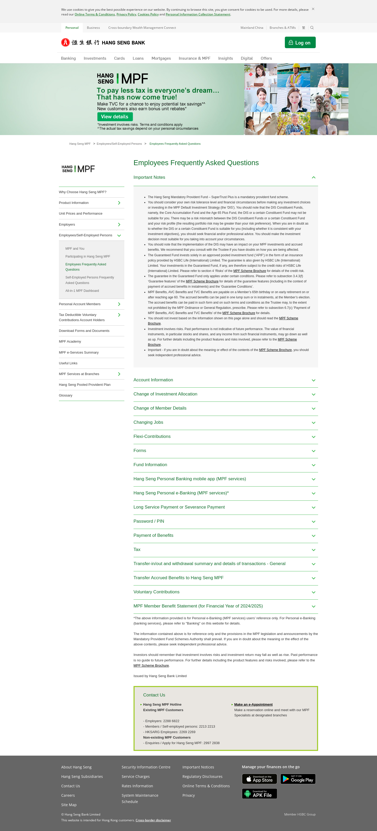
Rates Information (137, 785)
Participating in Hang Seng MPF (87, 256)
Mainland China (252, 27)
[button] (312, 27)
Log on (303, 42)
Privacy (188, 795)
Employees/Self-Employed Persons (119, 143)
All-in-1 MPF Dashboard (82, 291)
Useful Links (68, 363)
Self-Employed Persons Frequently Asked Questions (89, 280)
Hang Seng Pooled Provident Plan (84, 385)
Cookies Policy (148, 14)
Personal (72, 27)
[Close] (313, 9)
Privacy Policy (126, 14)
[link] (153, 820)
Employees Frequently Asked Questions (85, 267)
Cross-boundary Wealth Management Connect (142, 27)
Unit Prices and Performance (80, 213)
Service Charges (136, 776)
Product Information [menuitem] (73, 203)
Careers (68, 795)
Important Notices (198, 767)
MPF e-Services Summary (79, 352)
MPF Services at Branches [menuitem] (79, 374)
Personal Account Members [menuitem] (80, 304)
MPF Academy (70, 341)
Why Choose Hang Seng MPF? (82, 192)
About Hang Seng (76, 767)
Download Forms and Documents (84, 331)
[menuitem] (119, 203)
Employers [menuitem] (67, 224)
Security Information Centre (146, 767)
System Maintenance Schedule (140, 798)
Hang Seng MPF (80, 143)
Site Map (69, 804)
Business (93, 27)
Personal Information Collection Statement (198, 14)
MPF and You (74, 248)
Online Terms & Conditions (95, 14)
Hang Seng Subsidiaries (82, 776)
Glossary (65, 395)
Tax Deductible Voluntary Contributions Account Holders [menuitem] (82, 317)
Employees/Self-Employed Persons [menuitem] (85, 235)
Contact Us (70, 785)
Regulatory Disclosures (202, 776)
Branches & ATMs (283, 27)
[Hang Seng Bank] (107, 42)
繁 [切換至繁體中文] (303, 28)
